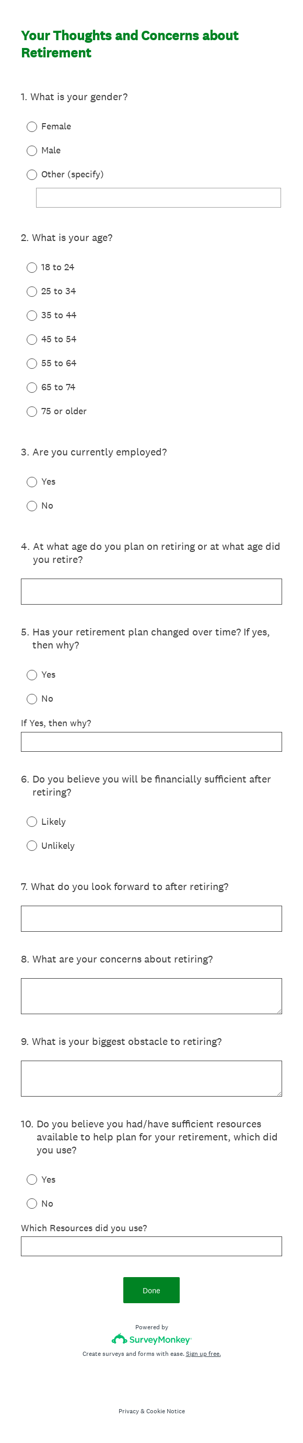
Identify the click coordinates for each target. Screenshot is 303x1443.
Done (151, 1290)
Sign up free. (203, 1354)
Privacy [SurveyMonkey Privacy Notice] (129, 1411)
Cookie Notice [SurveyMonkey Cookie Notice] (165, 1411)
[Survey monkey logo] (152, 1339)
